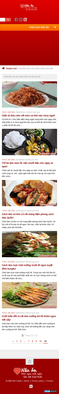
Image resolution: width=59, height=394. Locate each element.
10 (40, 341)
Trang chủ (9, 69)
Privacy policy (38, 381)
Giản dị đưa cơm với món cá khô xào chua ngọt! (28, 115)
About (26, 381)
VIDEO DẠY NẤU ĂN (39, 27)
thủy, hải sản (8, 112)
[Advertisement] (29, 48)
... (25, 341)
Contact (49, 381)
